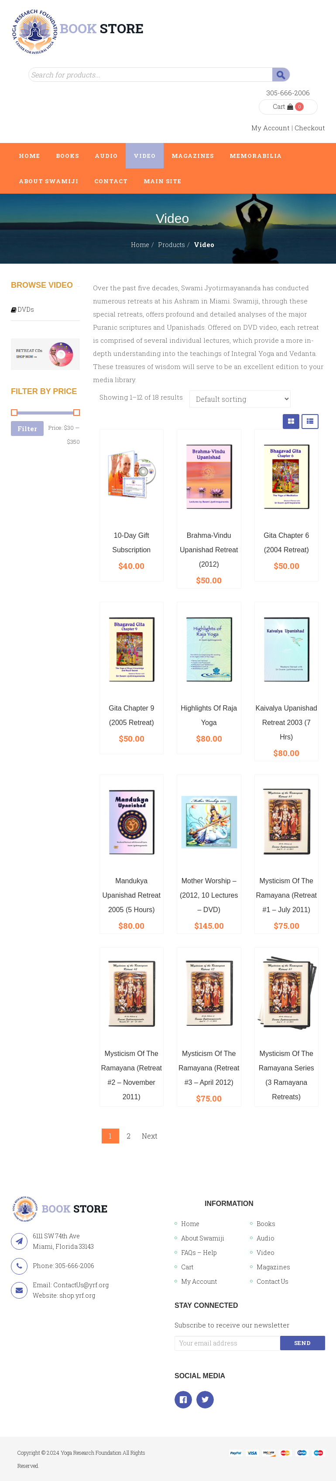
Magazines (273, 1267)
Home (140, 244)
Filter (27, 428)
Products (171, 244)
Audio (265, 1238)
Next (150, 1135)
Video (265, 1252)
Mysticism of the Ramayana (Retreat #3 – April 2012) (209, 1068)
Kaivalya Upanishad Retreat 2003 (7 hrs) (286, 722)
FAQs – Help (199, 1252)
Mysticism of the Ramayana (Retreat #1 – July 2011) (286, 895)
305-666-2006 (288, 92)
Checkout (310, 127)
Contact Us (272, 1281)
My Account (270, 127)
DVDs (25, 309)
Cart (283, 106)
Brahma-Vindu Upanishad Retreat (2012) (209, 550)
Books (266, 1224)
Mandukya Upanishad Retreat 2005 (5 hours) (132, 895)
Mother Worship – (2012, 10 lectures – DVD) (209, 895)
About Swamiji (202, 1238)
